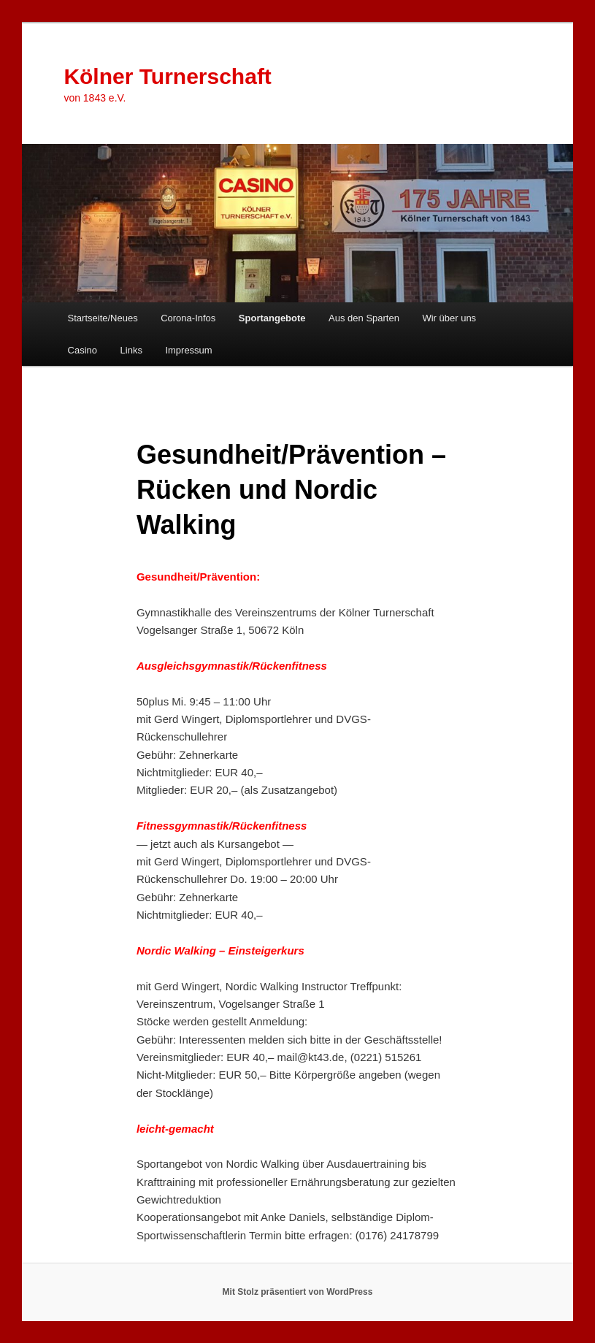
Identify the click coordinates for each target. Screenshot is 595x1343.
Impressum (188, 350)
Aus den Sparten (364, 318)
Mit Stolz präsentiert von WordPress (298, 1292)
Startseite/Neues (103, 318)
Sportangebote (272, 318)
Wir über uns (449, 318)
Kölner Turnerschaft (168, 76)
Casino (82, 350)
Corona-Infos (188, 318)
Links (131, 350)
